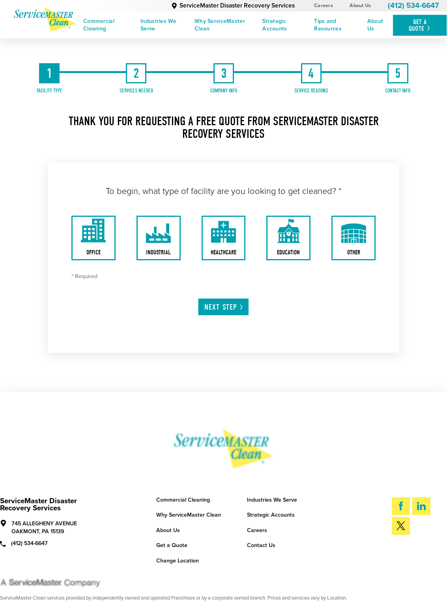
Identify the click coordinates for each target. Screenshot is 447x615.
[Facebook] (401, 506)
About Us (360, 5)
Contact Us (261, 545)
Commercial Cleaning (98, 25)
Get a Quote (171, 545)
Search (414, 550)
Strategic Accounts (274, 25)
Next (224, 307)
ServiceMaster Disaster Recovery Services (233, 5)
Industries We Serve (158, 25)
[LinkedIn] (421, 506)
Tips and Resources (328, 25)
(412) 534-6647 (413, 5)
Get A (420, 25)
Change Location (177, 560)
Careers (323, 5)
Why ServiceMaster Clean (220, 25)
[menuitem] (109, 25)
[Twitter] (401, 526)
